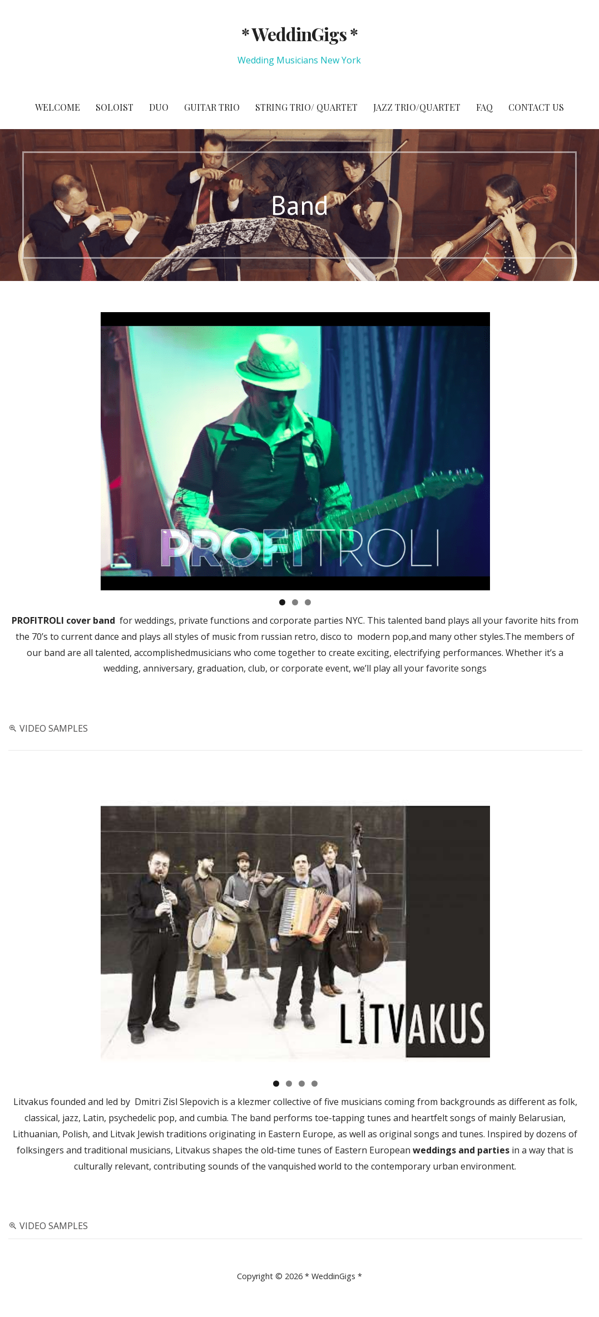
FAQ (484, 107)
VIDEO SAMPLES (53, 728)
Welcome (57, 107)
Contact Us (536, 107)
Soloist (114, 107)
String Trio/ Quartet (306, 107)
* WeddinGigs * (299, 34)
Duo (159, 107)
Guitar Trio (212, 107)
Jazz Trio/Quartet (417, 107)
